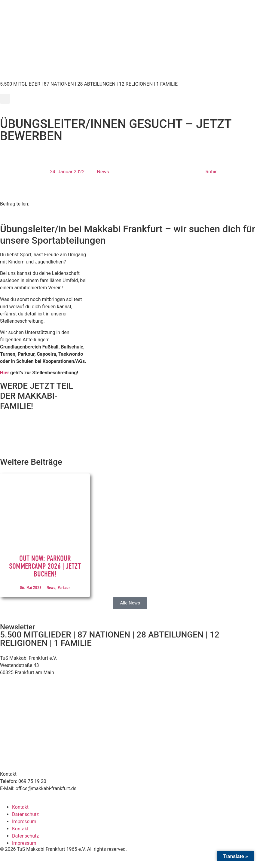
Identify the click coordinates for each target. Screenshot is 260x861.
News (103, 172)
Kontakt (20, 807)
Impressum (24, 821)
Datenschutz (25, 814)
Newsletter (17, 627)
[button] (5, 99)
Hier (4, 373)
